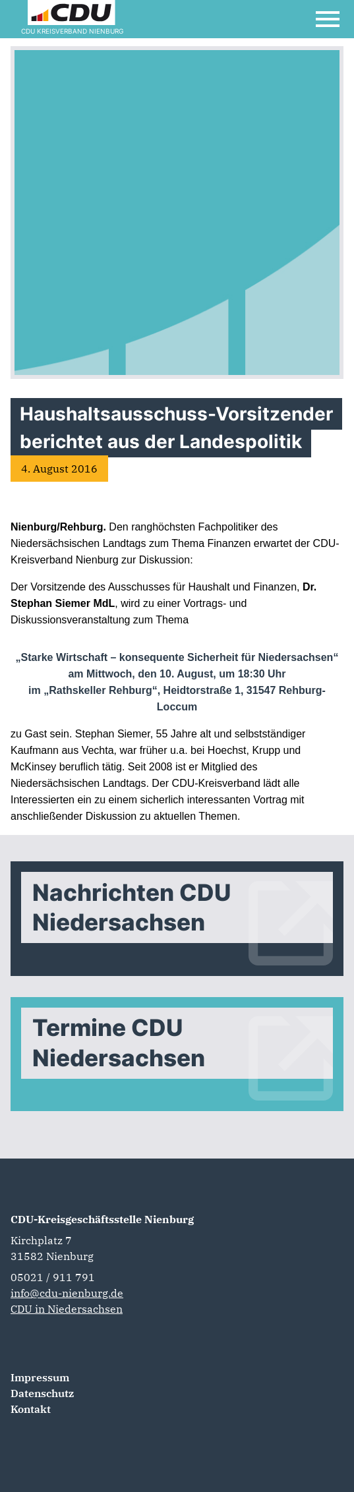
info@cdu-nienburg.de (67, 1293)
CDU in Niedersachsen (67, 1308)
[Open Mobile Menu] (327, 19)
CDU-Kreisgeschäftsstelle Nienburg (102, 1219)
